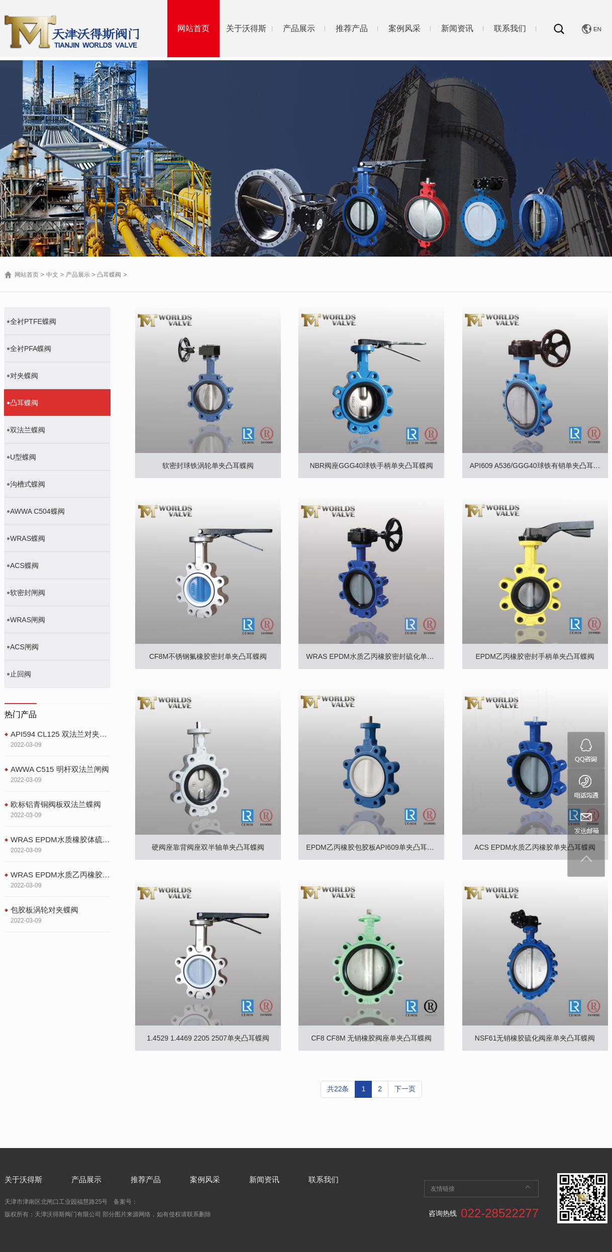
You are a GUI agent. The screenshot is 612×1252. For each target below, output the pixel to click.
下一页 (405, 1089)
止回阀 (20, 674)
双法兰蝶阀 (27, 430)
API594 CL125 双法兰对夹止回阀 (60, 734)
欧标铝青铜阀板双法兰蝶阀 (56, 804)
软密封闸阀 (27, 593)
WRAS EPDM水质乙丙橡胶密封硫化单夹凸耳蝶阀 (60, 874)
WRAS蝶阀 (27, 538)
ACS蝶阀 (24, 565)
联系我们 (510, 28)
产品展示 (299, 28)
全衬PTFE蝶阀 (33, 321)
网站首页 (193, 28)
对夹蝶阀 (24, 376)
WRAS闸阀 (27, 620)
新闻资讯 (457, 28)
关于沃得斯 (246, 28)
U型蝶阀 (23, 457)
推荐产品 (352, 28)
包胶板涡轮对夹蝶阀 (44, 909)
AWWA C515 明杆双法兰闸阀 (60, 769)
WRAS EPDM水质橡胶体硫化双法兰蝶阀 (60, 839)
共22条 (338, 1089)
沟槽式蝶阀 (27, 484)
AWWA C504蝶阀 (37, 511)
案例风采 (404, 28)
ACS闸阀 (24, 647)
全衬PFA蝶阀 (30, 349)
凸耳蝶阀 (109, 274)
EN (597, 29)
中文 (52, 274)
